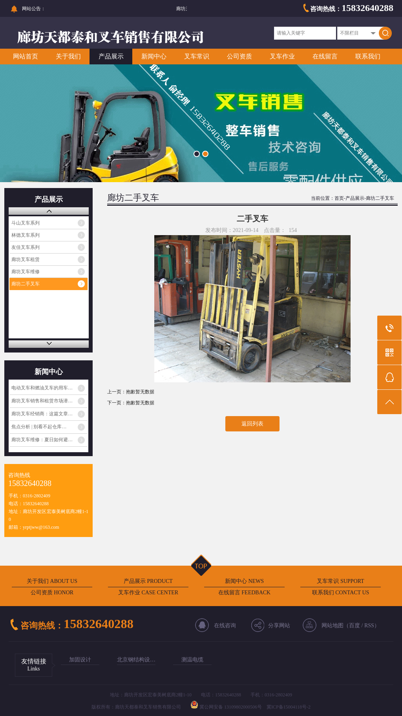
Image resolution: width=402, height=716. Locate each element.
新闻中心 (153, 56)
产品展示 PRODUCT (148, 581)
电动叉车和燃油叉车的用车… (42, 388)
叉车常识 (196, 56)
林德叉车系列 (25, 235)
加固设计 (80, 660)
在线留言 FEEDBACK (244, 592)
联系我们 (367, 56)
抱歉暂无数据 (140, 392)
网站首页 (25, 56)
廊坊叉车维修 (25, 271)
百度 (354, 625)
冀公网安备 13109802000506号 (230, 707)
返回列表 (252, 424)
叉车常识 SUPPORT (340, 581)
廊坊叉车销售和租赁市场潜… (42, 401)
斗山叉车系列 (25, 223)
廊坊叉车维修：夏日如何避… (42, 439)
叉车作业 (282, 56)
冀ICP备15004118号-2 (289, 707)
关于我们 (68, 56)
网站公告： (34, 8)
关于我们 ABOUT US (52, 581)
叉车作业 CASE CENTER (148, 592)
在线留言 (325, 56)
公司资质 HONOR (52, 592)
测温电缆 (192, 660)
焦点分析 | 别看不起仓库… (38, 426)
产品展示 (111, 56)
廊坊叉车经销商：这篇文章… (42, 413)
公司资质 (239, 56)
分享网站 (279, 625)
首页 (339, 198)
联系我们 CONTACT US (340, 592)
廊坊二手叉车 (25, 284)
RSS (369, 625)
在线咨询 (225, 625)
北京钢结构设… (136, 660)
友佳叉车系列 (25, 247)
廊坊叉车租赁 (25, 259)
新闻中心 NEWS (244, 581)
